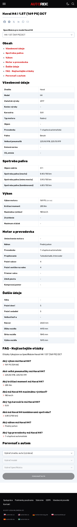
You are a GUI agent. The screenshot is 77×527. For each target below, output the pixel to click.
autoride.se (25, 519)
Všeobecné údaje (15, 48)
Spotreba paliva (14, 53)
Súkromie (40, 500)
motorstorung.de (41, 515)
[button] (4, 4)
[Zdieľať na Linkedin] (18, 22)
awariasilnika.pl (59, 515)
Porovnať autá (38, 476)
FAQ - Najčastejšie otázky (20, 71)
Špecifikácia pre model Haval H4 (18, 30)
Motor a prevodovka (17, 62)
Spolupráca (8, 500)
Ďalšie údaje (12, 66)
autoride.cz (10, 515)
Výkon (9, 57)
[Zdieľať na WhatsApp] (23, 22)
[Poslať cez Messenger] (9, 22)
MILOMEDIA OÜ (18, 510)
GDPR (48, 500)
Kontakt (6, 504)
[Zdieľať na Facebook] (5, 22)
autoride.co (25, 515)
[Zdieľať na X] (14, 22)
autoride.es (10, 519)
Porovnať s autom (15, 75)
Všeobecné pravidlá (61, 500)
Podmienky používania (24, 500)
